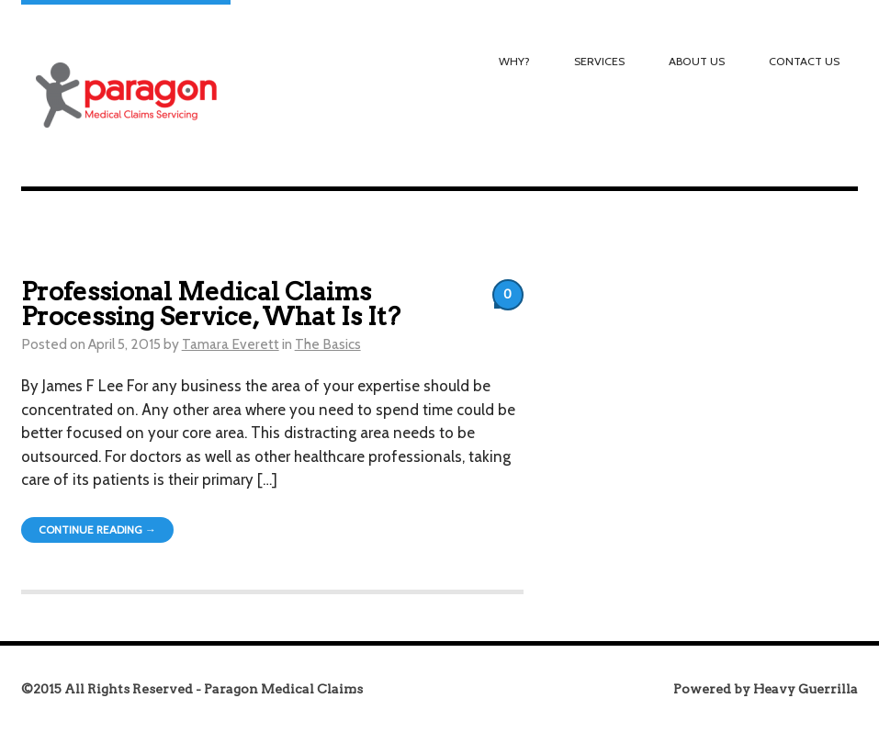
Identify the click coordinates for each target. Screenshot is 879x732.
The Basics (328, 344)
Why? (514, 61)
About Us (697, 61)
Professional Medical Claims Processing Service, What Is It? (210, 304)
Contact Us (804, 61)
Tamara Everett (230, 344)
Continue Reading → (97, 529)
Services (599, 61)
